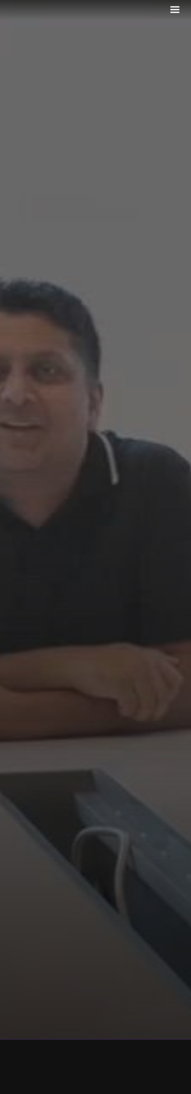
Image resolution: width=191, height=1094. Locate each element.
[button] (175, 10)
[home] (36, 10)
